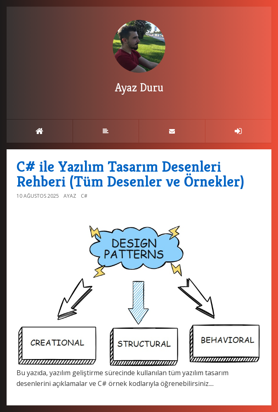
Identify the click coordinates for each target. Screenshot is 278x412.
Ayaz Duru (139, 57)
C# (84, 195)
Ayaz (70, 195)
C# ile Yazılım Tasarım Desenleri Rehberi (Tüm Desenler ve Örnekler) (130, 174)
